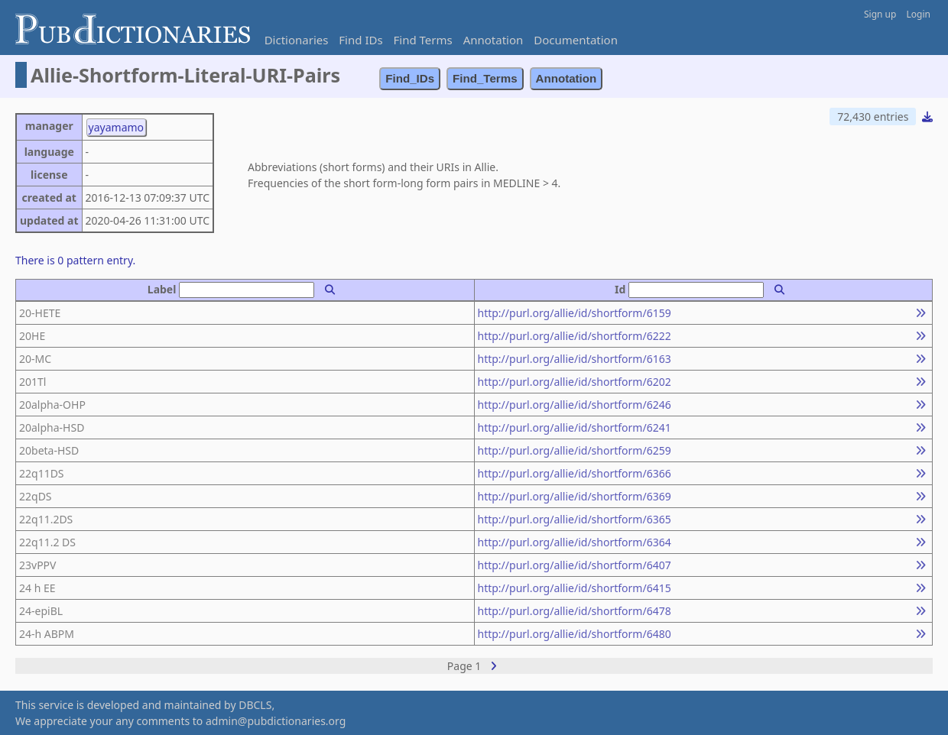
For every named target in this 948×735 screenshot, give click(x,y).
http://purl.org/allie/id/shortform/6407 (574, 565)
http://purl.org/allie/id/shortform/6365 (574, 519)
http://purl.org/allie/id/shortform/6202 (574, 381)
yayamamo (116, 127)
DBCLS (255, 705)
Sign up (880, 14)
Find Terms (423, 39)
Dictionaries (297, 39)
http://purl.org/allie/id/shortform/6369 (574, 496)
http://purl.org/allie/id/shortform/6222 (574, 336)
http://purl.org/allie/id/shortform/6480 (574, 634)
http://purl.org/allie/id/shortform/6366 (574, 473)
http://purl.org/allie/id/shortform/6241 (574, 427)
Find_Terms (485, 78)
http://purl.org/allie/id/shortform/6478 (574, 611)
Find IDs (360, 39)
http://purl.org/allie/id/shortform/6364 (574, 542)
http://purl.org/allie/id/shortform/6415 (574, 588)
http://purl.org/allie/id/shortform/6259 (574, 450)
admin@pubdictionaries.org (276, 721)
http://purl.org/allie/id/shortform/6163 (574, 358)
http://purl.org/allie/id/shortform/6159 (574, 313)
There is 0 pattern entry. (75, 260)
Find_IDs (409, 78)
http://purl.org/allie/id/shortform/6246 (574, 404)
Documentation (576, 39)
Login (918, 14)
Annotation (493, 39)
